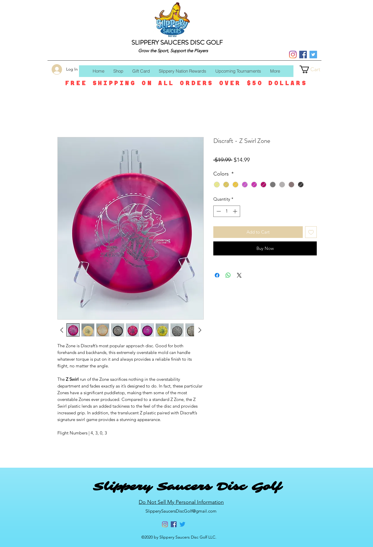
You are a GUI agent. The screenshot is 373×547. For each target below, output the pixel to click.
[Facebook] (303, 54)
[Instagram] (293, 54)
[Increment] (236, 211)
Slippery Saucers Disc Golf (187, 487)
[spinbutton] (227, 211)
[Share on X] (239, 275)
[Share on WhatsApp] (228, 275)
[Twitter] (313, 54)
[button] (314, 69)
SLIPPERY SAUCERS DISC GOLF (177, 42)
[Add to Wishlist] (311, 232)
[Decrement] (218, 211)
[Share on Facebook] (217, 275)
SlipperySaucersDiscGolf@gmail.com (181, 511)
